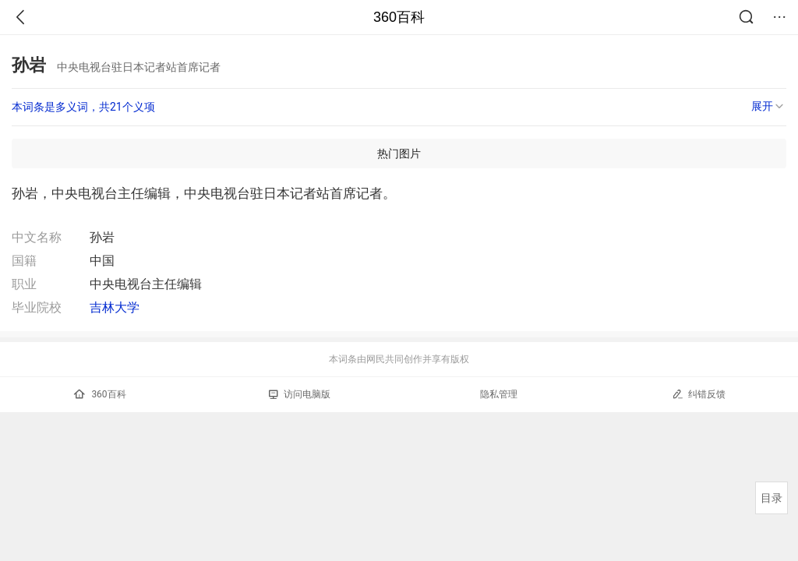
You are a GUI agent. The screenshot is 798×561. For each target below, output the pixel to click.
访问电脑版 (299, 394)
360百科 (399, 17)
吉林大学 (114, 307)
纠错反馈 (699, 394)
